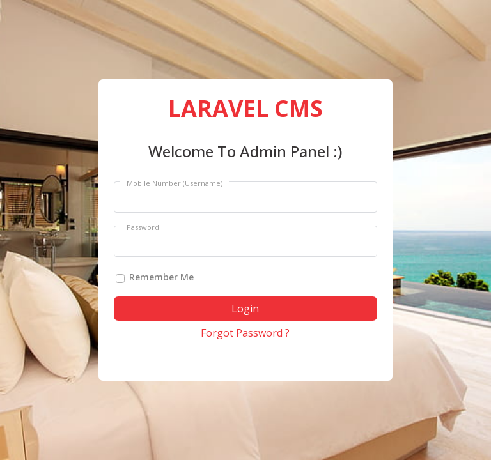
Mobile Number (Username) (174, 183)
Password (143, 227)
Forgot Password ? (245, 333)
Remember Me (161, 277)
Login (245, 309)
